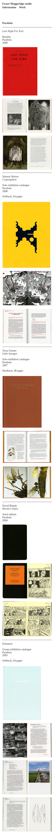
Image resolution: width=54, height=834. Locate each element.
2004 (5, 520)
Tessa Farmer (9, 350)
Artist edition (9, 514)
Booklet (6, 36)
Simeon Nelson (10, 176)
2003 (5, 655)
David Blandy (9, 505)
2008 (5, 191)
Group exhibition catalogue (16, 649)
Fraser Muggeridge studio (17, 3)
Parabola (7, 39)
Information (9, 7)
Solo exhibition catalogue (15, 185)
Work (22, 7)
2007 (5, 365)
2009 (5, 42)
